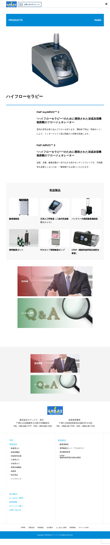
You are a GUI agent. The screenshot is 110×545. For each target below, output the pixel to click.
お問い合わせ (15, 510)
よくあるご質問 (16, 498)
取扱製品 (62, 440)
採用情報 (13, 502)
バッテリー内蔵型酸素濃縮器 (85, 219)
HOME (23, 527)
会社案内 (13, 494)
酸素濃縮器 (14, 219)
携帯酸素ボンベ (16, 250)
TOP (11, 440)
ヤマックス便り (16, 506)
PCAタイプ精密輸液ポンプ (52, 250)
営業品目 (13, 444)
